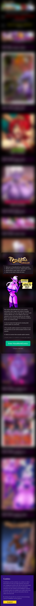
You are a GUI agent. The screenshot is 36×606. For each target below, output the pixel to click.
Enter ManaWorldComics (18, 343)
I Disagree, (18, 348)
